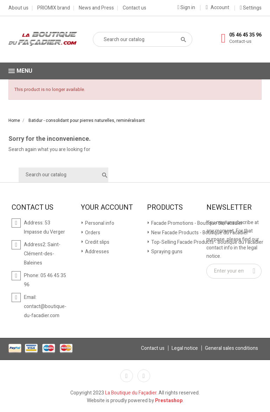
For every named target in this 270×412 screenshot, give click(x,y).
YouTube (143, 376)
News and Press (96, 8)
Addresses (96, 251)
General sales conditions (231, 348)
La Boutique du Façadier (130, 393)
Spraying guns (166, 251)
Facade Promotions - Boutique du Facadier (196, 223)
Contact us (134, 8)
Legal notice (185, 348)
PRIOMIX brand (53, 8)
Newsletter (229, 207)
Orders (92, 232)
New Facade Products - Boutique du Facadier (199, 232)
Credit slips (96, 242)
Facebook (126, 376)
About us (18, 8)
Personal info (99, 223)
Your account (107, 207)
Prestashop (168, 400)
